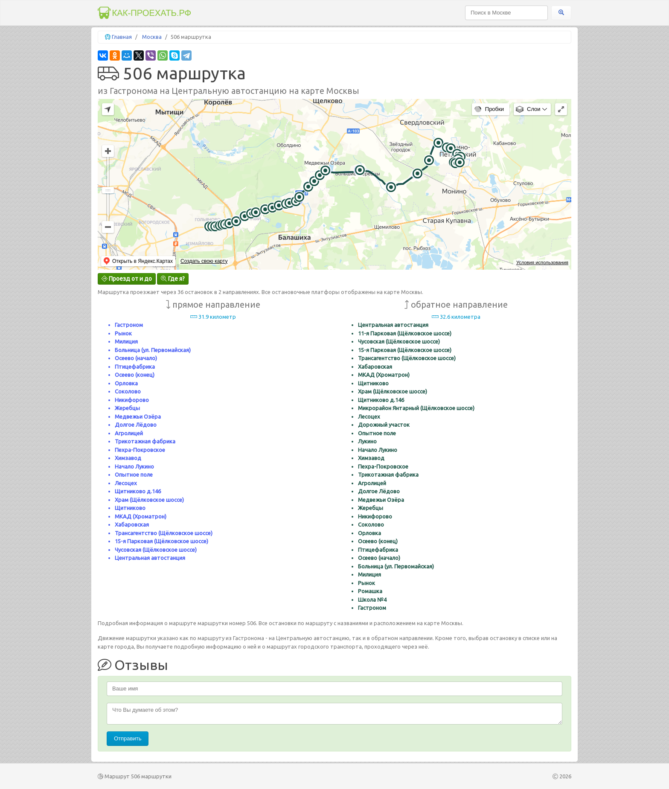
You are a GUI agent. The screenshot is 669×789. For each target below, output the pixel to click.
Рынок (123, 333)
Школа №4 (372, 600)
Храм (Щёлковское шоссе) (149, 500)
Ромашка (370, 591)
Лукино (367, 441)
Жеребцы (127, 408)
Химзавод (128, 458)
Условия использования (542, 262)
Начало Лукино (134, 466)
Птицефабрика (135, 367)
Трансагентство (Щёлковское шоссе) (163, 533)
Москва (152, 37)
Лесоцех (126, 483)
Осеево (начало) (136, 358)
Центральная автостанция (150, 558)
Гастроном (129, 325)
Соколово (128, 391)
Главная (122, 37)
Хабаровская (132, 524)
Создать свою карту (203, 261)
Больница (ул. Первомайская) (153, 350)
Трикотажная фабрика (145, 441)
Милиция (126, 341)
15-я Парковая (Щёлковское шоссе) (161, 541)
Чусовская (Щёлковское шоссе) (156, 550)
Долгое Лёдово (136, 425)
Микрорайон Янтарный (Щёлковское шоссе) (416, 408)
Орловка (126, 383)
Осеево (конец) (134, 375)
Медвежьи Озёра (138, 416)
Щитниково (130, 508)
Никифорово (132, 400)
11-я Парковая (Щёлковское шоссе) (404, 333)
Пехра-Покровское (140, 450)
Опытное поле (134, 474)
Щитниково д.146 (138, 491)
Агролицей (129, 433)
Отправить (127, 738)
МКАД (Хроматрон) (140, 516)
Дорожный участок (384, 425)
